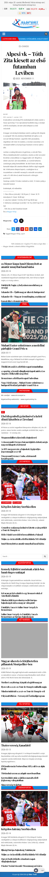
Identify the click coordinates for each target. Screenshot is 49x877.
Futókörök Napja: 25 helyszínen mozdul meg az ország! (21, 286)
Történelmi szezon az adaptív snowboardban (20, 773)
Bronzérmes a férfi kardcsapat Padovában (19, 378)
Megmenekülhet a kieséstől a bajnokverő (19, 437)
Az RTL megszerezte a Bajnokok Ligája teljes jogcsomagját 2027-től (20, 450)
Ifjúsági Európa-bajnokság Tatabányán (18, 850)
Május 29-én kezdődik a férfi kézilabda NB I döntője (23, 539)
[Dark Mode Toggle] (39, 870)
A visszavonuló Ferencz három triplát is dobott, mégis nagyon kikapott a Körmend (24, 443)
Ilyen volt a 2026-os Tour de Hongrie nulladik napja (24, 686)
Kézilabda (17, 503)
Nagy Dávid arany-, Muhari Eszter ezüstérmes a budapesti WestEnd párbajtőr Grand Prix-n (22, 384)
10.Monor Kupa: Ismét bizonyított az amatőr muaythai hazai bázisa (21, 265)
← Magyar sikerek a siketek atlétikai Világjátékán (17, 246)
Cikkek (25, 46)
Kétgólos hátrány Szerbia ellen (18, 506)
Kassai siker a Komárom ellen (14, 301)
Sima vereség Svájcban (11, 784)
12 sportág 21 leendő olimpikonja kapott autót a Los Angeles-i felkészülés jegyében (23, 372)
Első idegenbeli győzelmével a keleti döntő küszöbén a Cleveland (21, 417)
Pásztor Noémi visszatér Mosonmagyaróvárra (21, 866)
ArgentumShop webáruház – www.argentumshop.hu (18, 399)
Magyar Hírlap (11, 212)
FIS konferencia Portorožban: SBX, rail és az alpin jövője (23, 767)
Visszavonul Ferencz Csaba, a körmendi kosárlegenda (18, 457)
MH (3, 412)
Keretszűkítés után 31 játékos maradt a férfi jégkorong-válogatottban (19, 779)
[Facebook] (16, 221)
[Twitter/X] (21, 221)
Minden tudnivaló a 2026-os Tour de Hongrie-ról (23, 691)
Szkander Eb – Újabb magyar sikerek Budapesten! (22, 292)
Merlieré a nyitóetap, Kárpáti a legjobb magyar (21, 682)
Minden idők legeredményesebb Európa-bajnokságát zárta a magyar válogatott (19, 601)
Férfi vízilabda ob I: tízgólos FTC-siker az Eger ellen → (29, 244)
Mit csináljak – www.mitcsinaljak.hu (13, 395)
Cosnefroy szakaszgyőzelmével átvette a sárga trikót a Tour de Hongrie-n (24, 529)
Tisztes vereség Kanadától (15, 745)
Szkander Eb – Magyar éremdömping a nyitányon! (23, 296)
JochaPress (6, 503)
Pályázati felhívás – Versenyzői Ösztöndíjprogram (23, 696)
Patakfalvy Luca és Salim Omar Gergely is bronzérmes (19, 608)
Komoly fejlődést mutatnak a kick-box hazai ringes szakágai (22, 570)
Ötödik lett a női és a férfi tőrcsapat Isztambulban (22, 366)
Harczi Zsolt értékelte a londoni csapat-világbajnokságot (18, 860)
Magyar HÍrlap (15, 234)
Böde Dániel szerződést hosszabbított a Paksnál (22, 534)
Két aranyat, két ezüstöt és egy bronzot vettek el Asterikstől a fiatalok (21, 594)
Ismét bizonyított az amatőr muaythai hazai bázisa (22, 543)
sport (23, 234)
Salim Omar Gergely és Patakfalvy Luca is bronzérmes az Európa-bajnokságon (19, 615)
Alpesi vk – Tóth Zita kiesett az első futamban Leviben (25, 63)
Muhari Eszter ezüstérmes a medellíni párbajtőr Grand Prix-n (22, 347)
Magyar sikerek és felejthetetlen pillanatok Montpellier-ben (19, 662)
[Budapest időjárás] (24, 13)
